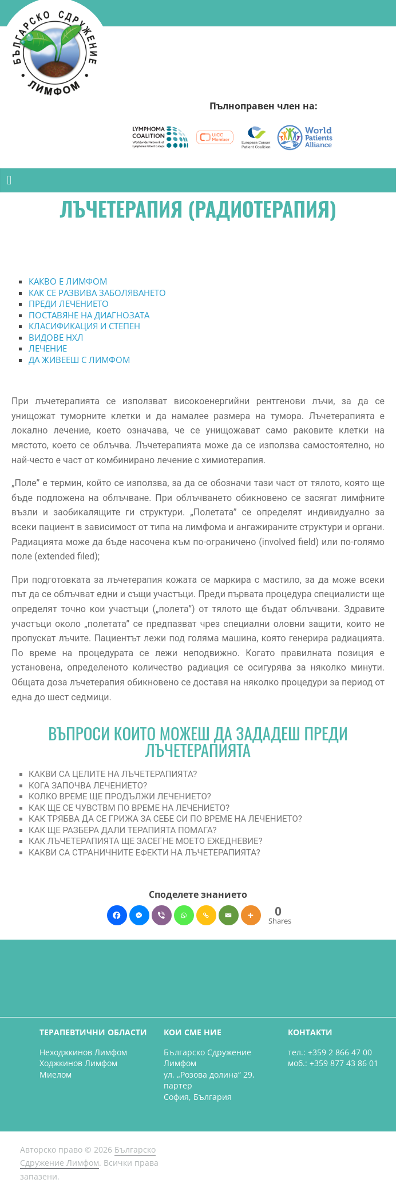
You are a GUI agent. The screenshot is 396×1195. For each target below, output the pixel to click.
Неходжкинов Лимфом (83, 1052)
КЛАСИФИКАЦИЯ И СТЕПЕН (84, 326)
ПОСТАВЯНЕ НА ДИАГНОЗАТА (89, 315)
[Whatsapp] (184, 915)
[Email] (229, 915)
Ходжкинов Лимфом (78, 1063)
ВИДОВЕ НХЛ (56, 337)
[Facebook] (117, 915)
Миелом (55, 1074)
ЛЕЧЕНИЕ (48, 348)
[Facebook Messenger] (139, 915)
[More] (251, 915)
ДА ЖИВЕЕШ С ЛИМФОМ (79, 359)
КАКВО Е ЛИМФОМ (68, 281)
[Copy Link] (206, 915)
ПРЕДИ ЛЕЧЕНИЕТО (69, 303)
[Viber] (162, 915)
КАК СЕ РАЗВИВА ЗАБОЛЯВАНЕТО (97, 292)
